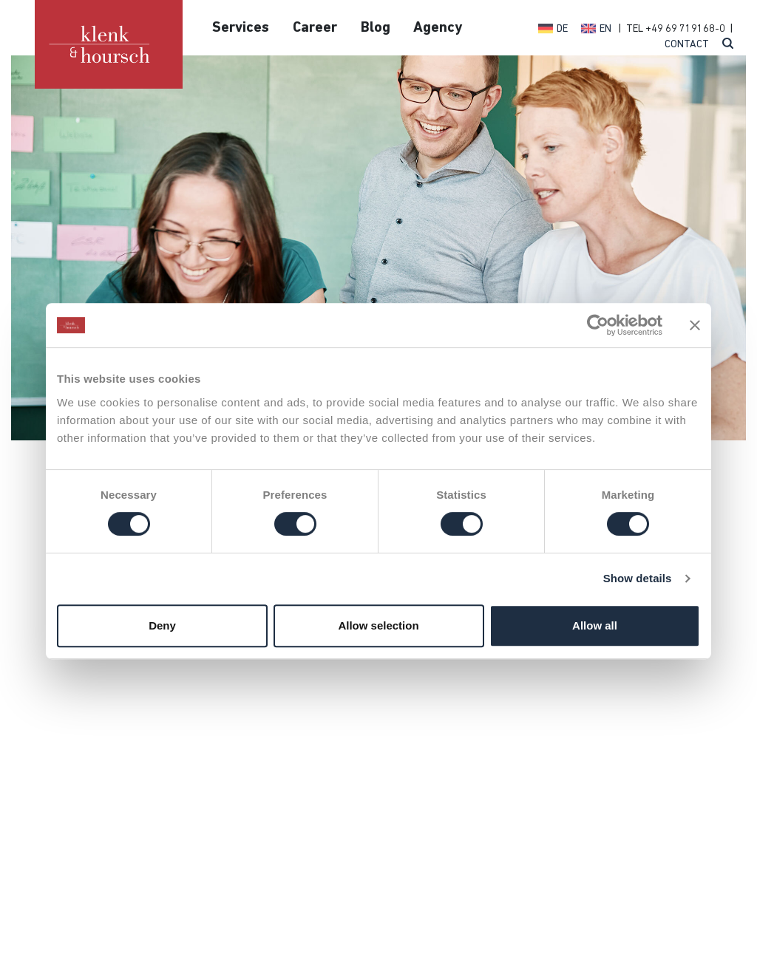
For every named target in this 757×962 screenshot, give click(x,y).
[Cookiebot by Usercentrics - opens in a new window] (597, 325)
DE (562, 29)
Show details (637, 578)
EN (605, 29)
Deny (162, 625)
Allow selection (378, 625)
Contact (687, 44)
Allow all (594, 625)
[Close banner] (695, 325)
